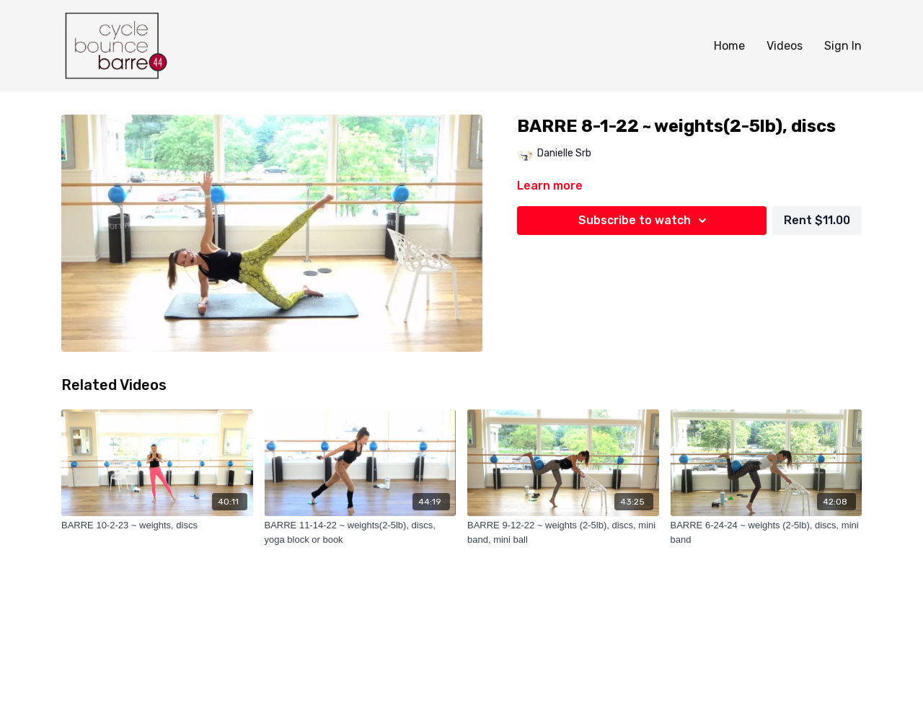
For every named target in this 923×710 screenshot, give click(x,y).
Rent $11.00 (817, 220)
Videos (785, 46)
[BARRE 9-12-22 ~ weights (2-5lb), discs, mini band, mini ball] (563, 532)
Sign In (843, 46)
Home (729, 46)
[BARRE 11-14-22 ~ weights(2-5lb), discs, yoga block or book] (360, 532)
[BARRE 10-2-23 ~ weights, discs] (157, 525)
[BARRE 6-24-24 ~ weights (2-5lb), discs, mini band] (766, 532)
